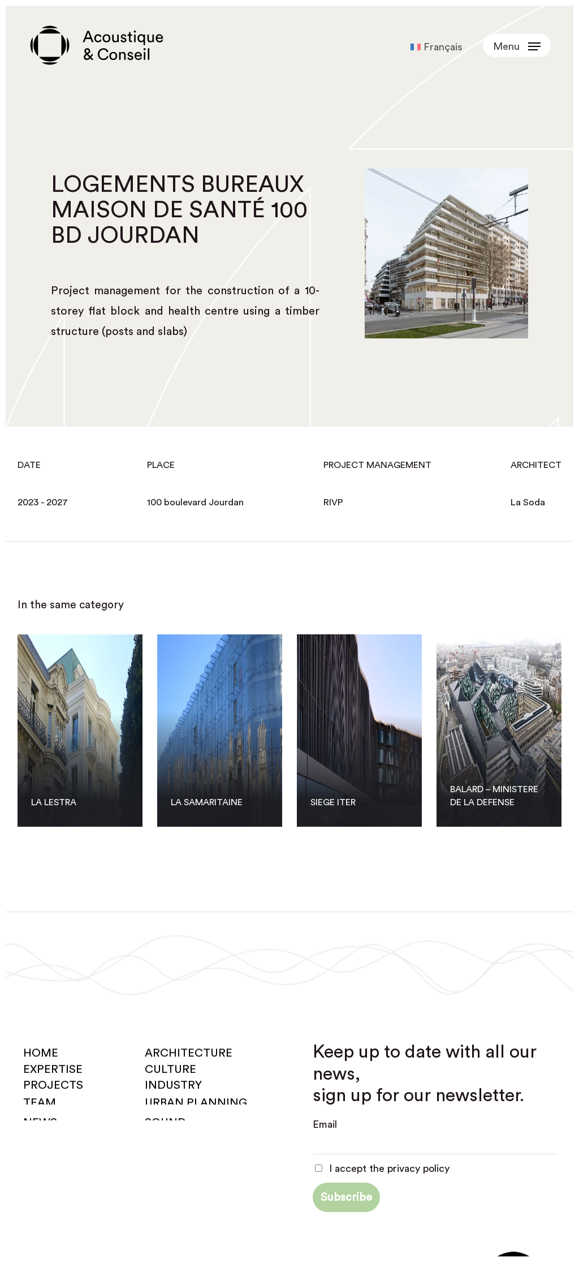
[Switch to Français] (436, 47)
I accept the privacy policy (382, 1168)
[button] (517, 45)
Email (325, 1124)
